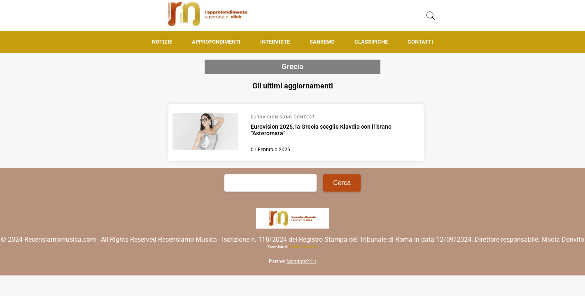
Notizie (162, 42)
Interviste (275, 42)
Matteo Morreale (303, 247)
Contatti (420, 42)
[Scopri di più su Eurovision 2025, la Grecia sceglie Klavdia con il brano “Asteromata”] (205, 132)
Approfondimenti (216, 42)
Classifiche (371, 42)
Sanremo (322, 42)
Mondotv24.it (301, 261)
